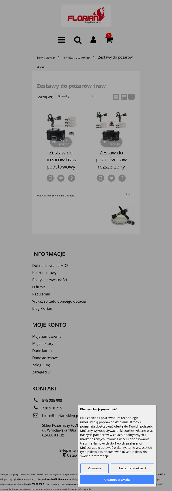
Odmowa (94, 468)
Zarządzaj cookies (131, 468)
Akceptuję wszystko (117, 480)
